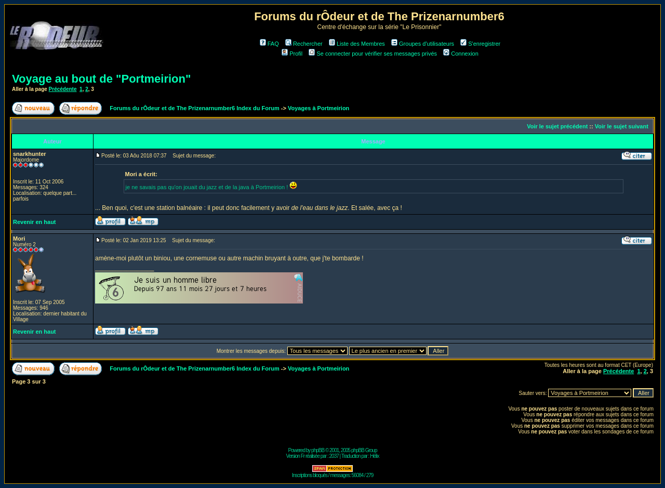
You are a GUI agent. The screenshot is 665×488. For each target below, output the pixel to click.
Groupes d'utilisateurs (422, 44)
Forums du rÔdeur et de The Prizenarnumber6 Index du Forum (194, 108)
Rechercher (304, 44)
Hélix (374, 456)
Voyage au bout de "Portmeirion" (101, 78)
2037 (334, 456)
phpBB (317, 450)
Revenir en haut (34, 222)
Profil (292, 53)
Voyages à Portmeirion (318, 108)
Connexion (460, 53)
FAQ (269, 44)
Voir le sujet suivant (621, 126)
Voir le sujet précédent (557, 126)
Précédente (63, 89)
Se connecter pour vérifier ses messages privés (373, 53)
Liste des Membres (357, 44)
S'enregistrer (480, 44)
